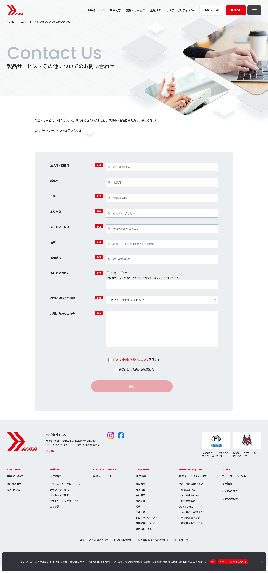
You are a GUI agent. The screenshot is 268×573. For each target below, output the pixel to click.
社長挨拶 (140, 496)
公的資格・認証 (144, 535)
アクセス (51, 457)
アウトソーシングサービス (64, 507)
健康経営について (145, 530)
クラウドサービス (59, 496)
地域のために (188, 507)
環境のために (188, 496)
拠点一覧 (140, 519)
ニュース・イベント (234, 483)
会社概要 (140, 502)
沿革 (138, 513)
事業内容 (115, 10)
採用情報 (227, 490)
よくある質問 (230, 498)
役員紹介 (140, 507)
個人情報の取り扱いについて (131, 366)
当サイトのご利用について (94, 547)
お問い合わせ (230, 505)
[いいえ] (262, 562)
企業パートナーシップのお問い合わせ (58, 130)
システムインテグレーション (65, 490)
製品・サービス (135, 10)
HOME (10, 21)
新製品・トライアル (192, 530)
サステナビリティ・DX (180, 10)
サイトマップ (181, 547)
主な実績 (54, 513)
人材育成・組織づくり (193, 519)
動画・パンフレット (146, 524)
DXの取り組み (186, 513)
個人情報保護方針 (123, 547)
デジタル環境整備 (190, 524)
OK (212, 562)
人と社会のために (190, 502)
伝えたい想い (14, 496)
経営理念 (140, 490)
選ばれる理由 (14, 490)
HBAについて (96, 10)
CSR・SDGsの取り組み (191, 490)
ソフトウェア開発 (59, 502)
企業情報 (155, 10)
